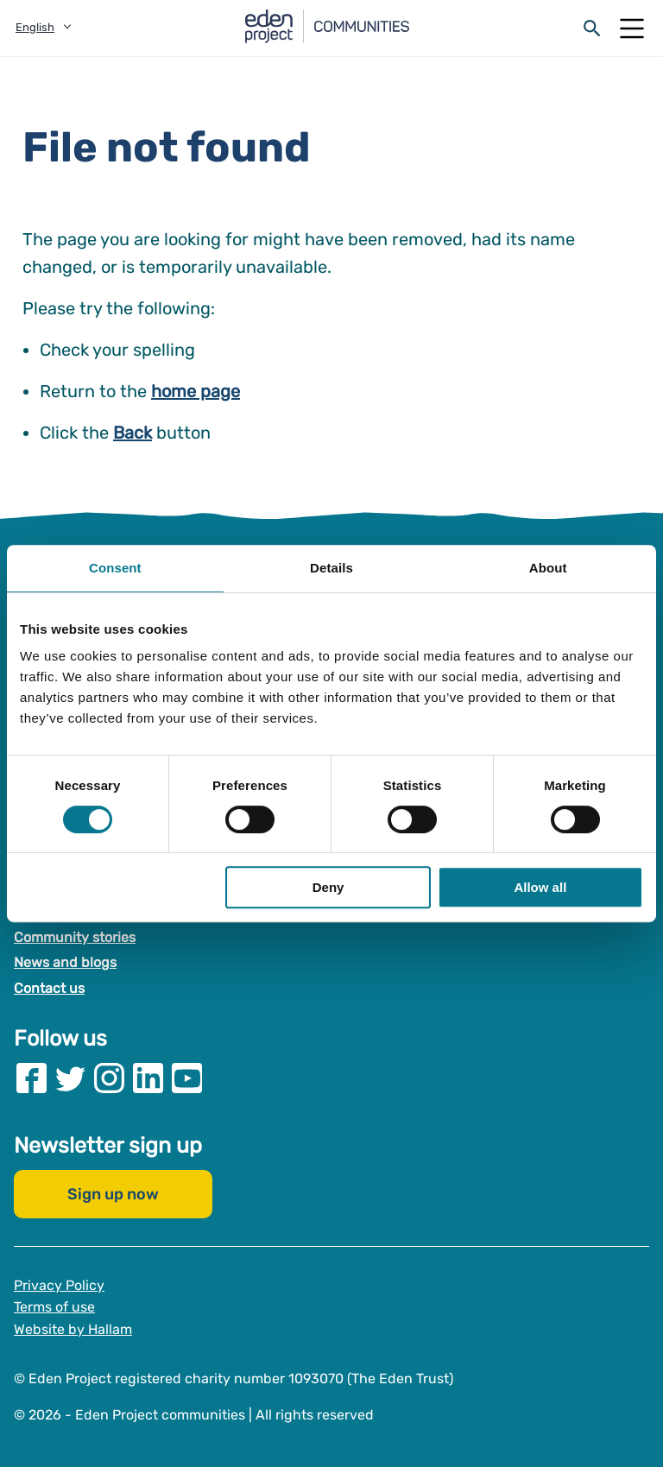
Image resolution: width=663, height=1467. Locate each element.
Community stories (75, 937)
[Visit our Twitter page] (70, 1077)
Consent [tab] (115, 567)
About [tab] (548, 567)
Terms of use (54, 1307)
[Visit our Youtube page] (187, 1077)
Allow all (540, 887)
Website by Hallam (73, 1329)
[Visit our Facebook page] (31, 1077)
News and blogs (65, 962)
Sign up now (113, 1193)
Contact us (49, 988)
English (35, 27)
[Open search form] (592, 28)
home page (195, 391)
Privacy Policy (59, 1284)
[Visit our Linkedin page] (148, 1077)
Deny (328, 887)
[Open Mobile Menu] (632, 28)
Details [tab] (331, 567)
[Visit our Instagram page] (109, 1077)
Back (132, 432)
